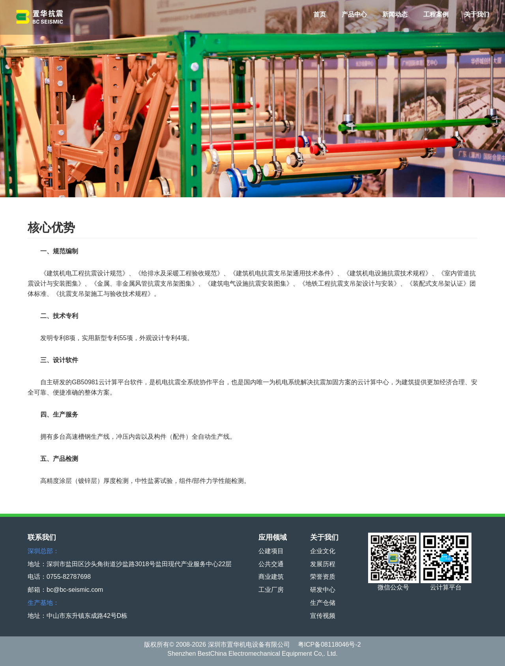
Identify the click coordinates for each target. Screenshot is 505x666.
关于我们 (476, 14)
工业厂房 (271, 589)
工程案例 (436, 14)
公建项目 (271, 551)
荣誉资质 (322, 576)
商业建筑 (271, 576)
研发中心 (322, 589)
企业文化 (322, 551)
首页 (319, 14)
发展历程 (322, 564)
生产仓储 (322, 602)
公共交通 (271, 564)
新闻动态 (395, 14)
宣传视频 (322, 615)
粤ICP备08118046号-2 (329, 644)
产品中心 (354, 14)
